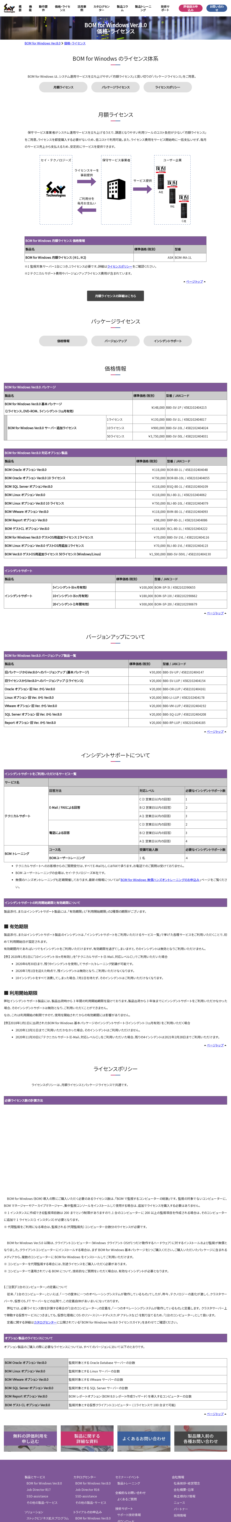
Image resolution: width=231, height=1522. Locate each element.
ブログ (176, 1461)
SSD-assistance (37, 1434)
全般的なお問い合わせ (131, 1430)
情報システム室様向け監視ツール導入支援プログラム (46, 1469)
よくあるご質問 (127, 1437)
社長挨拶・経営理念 (186, 1421)
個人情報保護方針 (184, 1480)
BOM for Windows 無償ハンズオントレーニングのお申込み (160, 881)
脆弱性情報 (125, 1477)
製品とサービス (35, 1415)
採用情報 (179, 1452)
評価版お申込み (190, 8)
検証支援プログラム (39, 1462)
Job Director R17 (38, 1428)
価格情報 (63, 342)
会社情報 (178, 1415)
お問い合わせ (217, 8)
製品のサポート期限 (130, 1484)
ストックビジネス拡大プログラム (46, 1456)
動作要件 (43, 8)
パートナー (180, 1446)
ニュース (179, 1440)
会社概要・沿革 (183, 1428)
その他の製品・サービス (41, 1440)
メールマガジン (182, 1471)
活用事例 (81, 8)
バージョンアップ (115, 342)
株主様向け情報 (184, 1434)
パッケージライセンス (116, 87)
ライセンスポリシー (167, 87)
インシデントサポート (167, 342)
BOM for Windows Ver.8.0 (43, 43)
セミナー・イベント (128, 1415)
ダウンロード (126, 1459)
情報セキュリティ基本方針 (189, 1489)
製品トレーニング (143, 8)
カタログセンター (101, 8)
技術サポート (124, 1446)
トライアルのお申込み (88, 1449)
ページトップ (194, 282)
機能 (30, 8)
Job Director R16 (86, 1428)
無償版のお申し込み (87, 1477)
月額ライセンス (63, 87)
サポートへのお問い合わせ (134, 1471)
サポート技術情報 (129, 1452)
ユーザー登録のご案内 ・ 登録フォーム (141, 1465)
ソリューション (34, 1449)
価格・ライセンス (62, 8)
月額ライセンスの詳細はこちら (115, 297)
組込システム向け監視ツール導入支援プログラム (46, 1479)
